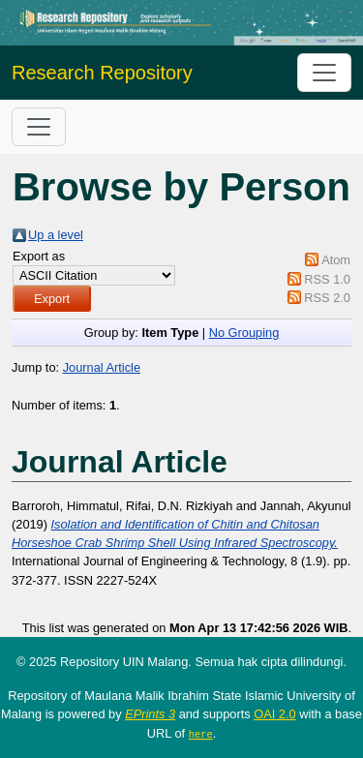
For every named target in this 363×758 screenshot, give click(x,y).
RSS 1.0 (327, 279)
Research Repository (102, 72)
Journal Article (101, 367)
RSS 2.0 (327, 297)
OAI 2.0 (274, 714)
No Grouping (244, 332)
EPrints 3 (150, 714)
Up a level (55, 234)
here (201, 734)
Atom (335, 260)
